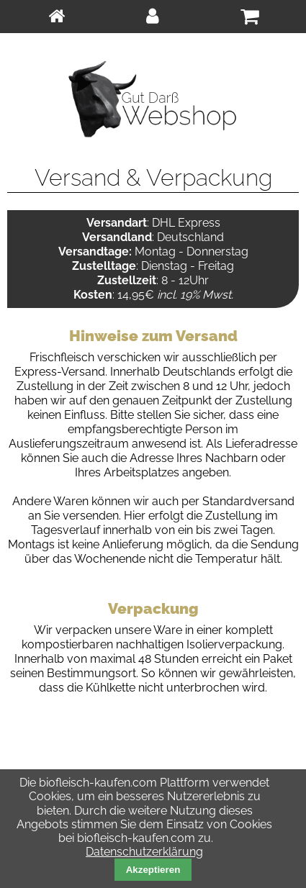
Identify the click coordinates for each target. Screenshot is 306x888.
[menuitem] (56, 16)
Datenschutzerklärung (144, 851)
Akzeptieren (153, 869)
